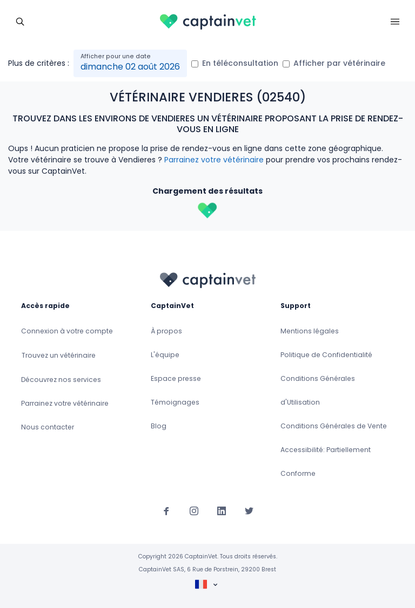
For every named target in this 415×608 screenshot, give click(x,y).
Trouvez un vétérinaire (59, 355)
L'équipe (165, 354)
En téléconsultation (240, 63)
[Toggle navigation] (20, 20)
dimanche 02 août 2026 (130, 66)
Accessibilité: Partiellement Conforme (325, 461)
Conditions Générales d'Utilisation (317, 390)
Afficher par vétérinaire (339, 63)
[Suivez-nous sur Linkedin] (221, 510)
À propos (166, 331)
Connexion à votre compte (67, 331)
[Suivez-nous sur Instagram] (194, 510)
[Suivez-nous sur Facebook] (166, 510)
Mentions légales (309, 331)
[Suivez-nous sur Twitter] (249, 510)
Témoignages (175, 402)
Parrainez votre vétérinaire (214, 159)
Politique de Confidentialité (326, 354)
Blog (158, 426)
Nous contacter (47, 427)
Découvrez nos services (61, 379)
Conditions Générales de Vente (333, 426)
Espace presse (176, 378)
